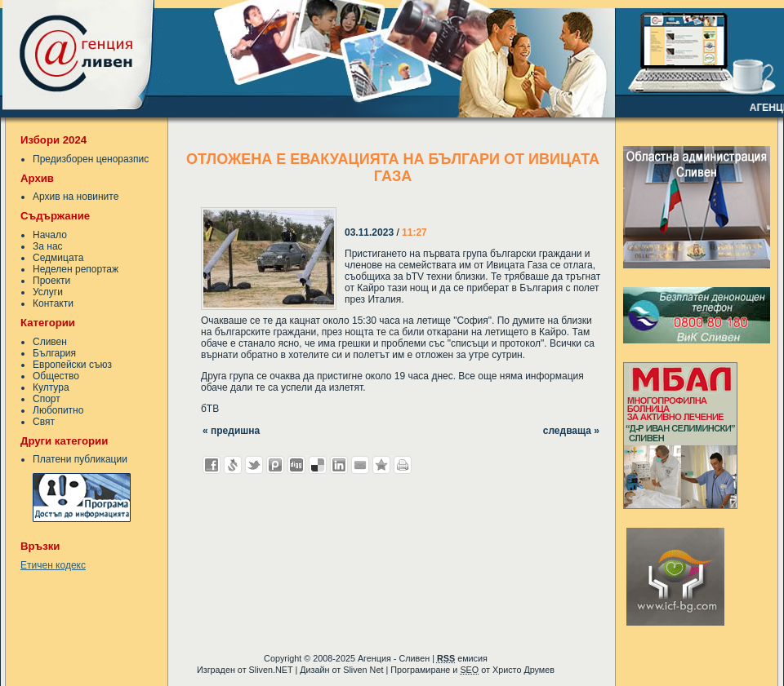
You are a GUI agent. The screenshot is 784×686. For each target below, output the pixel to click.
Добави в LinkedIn (339, 465)
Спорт (46, 399)
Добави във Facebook (211, 465)
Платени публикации (80, 459)
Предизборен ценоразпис (91, 159)
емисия (462, 658)
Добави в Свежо (233, 465)
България (54, 353)
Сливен (50, 341)
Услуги (48, 292)
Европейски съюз (72, 364)
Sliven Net (363, 670)
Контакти (53, 303)
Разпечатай (403, 465)
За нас (48, 246)
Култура (51, 387)
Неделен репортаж (75, 269)
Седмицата (58, 257)
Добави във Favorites (381, 465)
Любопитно (58, 410)
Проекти (51, 280)
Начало (50, 235)
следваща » (571, 430)
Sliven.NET (271, 670)
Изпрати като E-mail (360, 465)
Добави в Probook (275, 465)
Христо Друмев (523, 670)
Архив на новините (75, 196)
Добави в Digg (296, 465)
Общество (56, 376)
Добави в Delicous (318, 465)
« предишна (231, 430)
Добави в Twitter (254, 465)
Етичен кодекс (53, 565)
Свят (44, 421)
